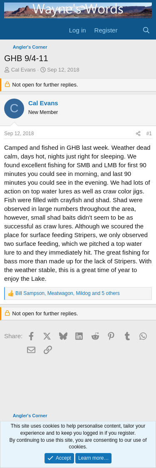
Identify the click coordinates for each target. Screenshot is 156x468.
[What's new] (129, 30)
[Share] (138, 134)
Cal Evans (23, 70)
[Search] (146, 30)
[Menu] (11, 30)
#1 (149, 133)
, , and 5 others (67, 293)
